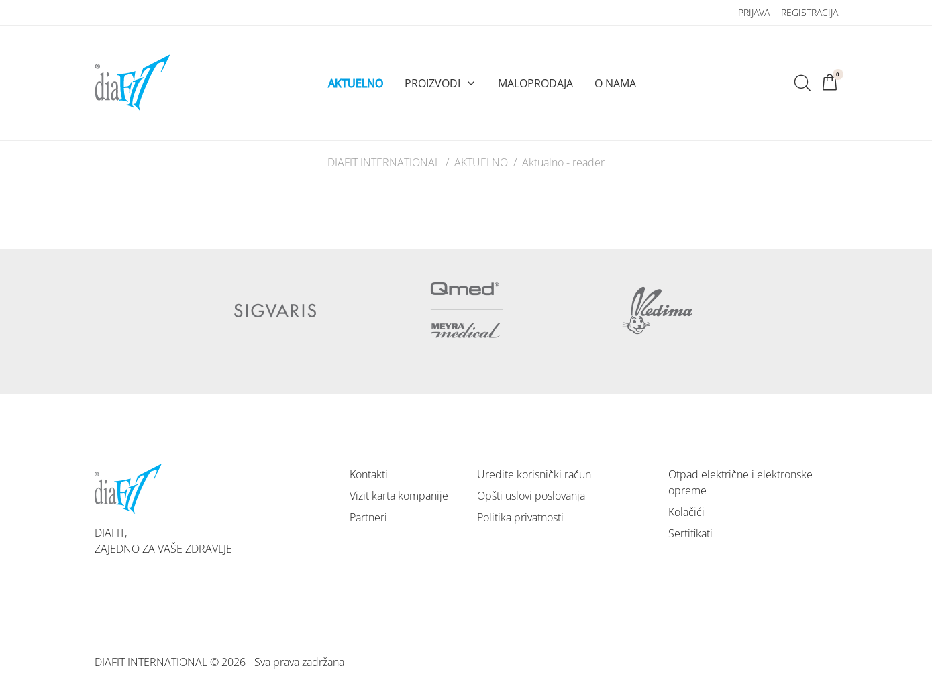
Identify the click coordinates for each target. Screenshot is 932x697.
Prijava (754, 12)
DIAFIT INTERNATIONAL (383, 162)
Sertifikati (690, 533)
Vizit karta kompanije (399, 495)
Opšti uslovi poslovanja (531, 495)
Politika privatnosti (520, 517)
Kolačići (686, 511)
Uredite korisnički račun (534, 474)
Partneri (368, 517)
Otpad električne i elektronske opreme (740, 482)
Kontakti (369, 474)
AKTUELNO (481, 162)
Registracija (809, 12)
